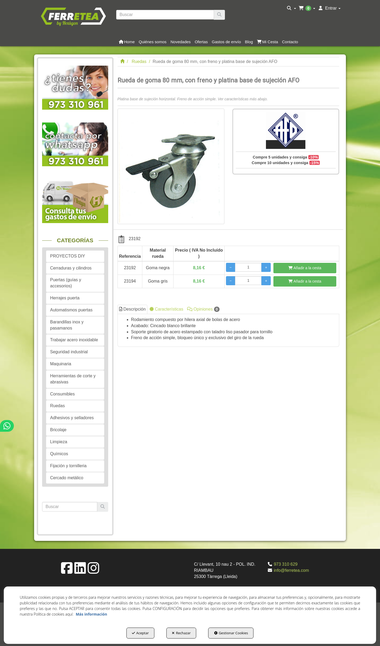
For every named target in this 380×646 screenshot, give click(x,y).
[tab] (228, 330)
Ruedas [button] (57, 405)
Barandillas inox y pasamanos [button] (66, 325)
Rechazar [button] (181, 633)
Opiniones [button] (203, 309)
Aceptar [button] (140, 633)
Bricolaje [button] (58, 429)
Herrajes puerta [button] (64, 298)
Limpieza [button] (58, 441)
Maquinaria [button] (60, 364)
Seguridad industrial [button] (69, 352)
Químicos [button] (59, 453)
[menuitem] (291, 8)
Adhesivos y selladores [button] (72, 417)
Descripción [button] (132, 309)
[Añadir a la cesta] (304, 268)
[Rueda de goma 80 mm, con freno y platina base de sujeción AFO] (171, 166)
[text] (165, 14)
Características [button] (166, 309)
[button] (73, 16)
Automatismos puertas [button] (71, 310)
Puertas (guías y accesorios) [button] (65, 283)
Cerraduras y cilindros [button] (71, 268)
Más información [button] (91, 614)
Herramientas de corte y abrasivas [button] (73, 379)
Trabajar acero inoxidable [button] (74, 340)
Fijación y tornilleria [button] (68, 465)
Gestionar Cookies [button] (231, 633)
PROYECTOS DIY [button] (67, 256)
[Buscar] (219, 15)
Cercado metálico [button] (66, 477)
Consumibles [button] (62, 394)
